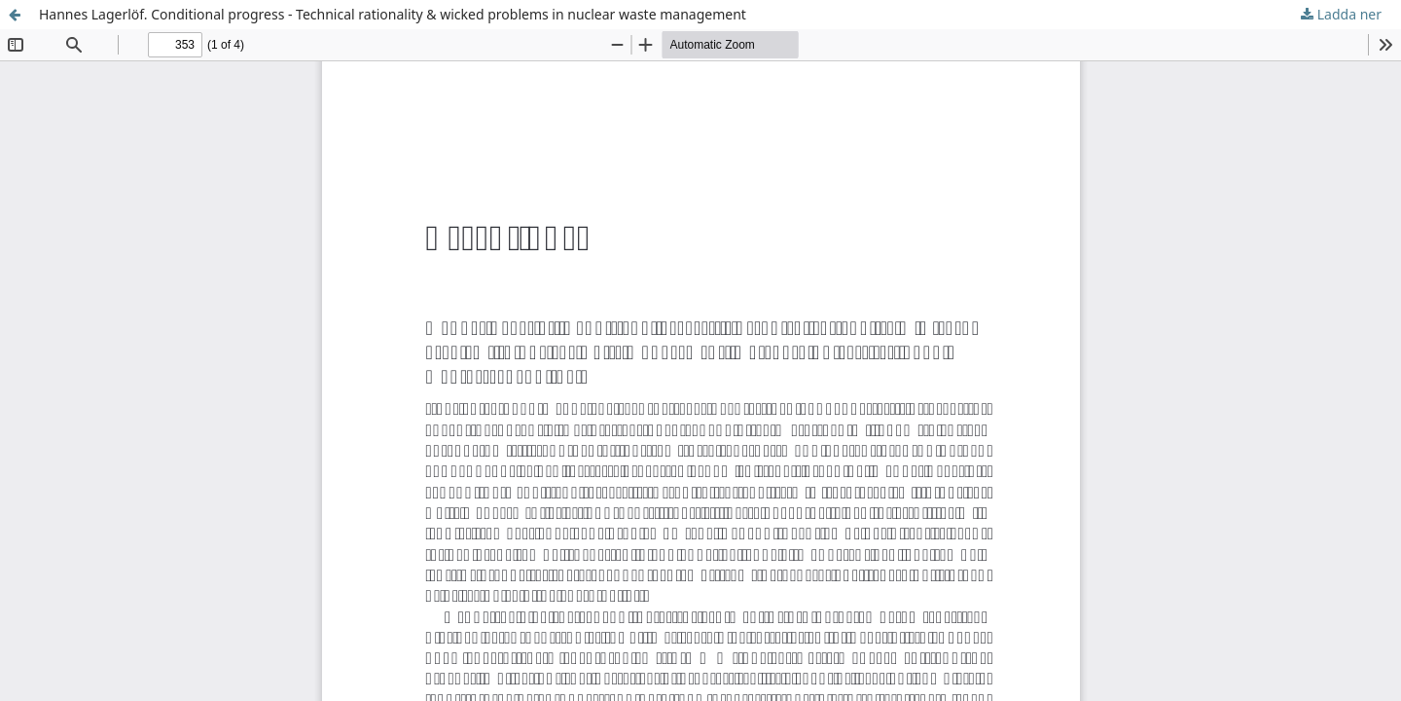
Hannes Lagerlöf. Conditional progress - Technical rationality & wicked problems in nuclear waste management (392, 14)
